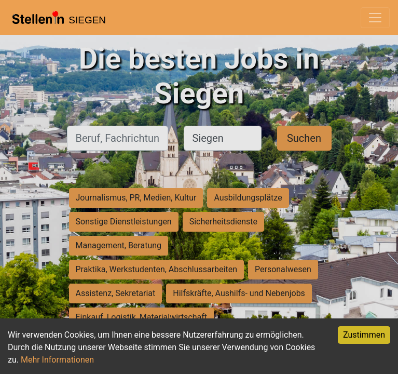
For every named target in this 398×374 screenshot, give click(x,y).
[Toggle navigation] (375, 17)
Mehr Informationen (57, 360)
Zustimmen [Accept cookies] (364, 335)
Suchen (304, 138)
